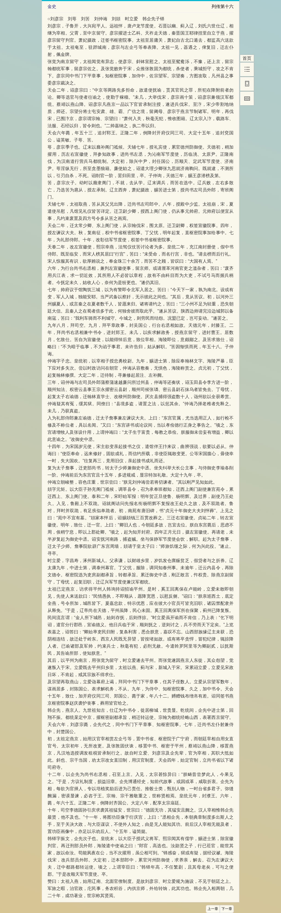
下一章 (226, 909)
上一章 (212, 909)
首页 (247, 58)
